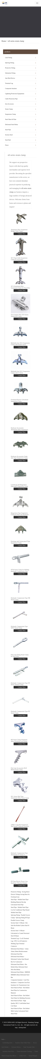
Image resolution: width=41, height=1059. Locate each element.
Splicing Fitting (9, 63)
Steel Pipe (8, 129)
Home (4, 41)
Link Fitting (8, 57)
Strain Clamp (9, 109)
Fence (6, 145)
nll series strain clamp (16, 41)
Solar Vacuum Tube (29, 1047)
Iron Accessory (9, 104)
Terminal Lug (9, 83)
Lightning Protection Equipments (14, 93)
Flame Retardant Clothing (24, 1051)
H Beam (22, 923)
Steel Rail (8, 140)
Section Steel (9, 135)
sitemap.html (22, 1027)
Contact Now (22, 234)
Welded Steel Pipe (23, 899)
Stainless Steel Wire (8, 1051)
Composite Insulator (11, 88)
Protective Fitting (10, 68)
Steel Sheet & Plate (10, 119)
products (7, 52)
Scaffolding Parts (7, 1043)
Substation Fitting (10, 73)
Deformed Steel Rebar (11, 124)
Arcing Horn (25, 892)
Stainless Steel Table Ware (22, 1043)
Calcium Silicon (16, 1047)
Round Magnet (33, 1056)
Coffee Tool (22, 1056)
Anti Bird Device (10, 78)
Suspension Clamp (10, 114)
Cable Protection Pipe (11, 99)
